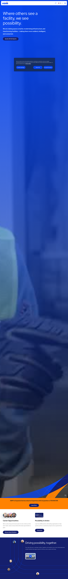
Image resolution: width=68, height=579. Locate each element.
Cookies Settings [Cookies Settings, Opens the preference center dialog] (20, 67)
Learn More (34, 505)
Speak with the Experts (10, 39)
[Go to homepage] (5, 3)
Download (39, 530)
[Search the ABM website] (55, 3)
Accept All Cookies (48, 67)
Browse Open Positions (10, 532)
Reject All (38, 67)
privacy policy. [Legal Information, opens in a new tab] (28, 63)
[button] (60, 3)
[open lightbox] (30, 556)
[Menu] (64, 3)
